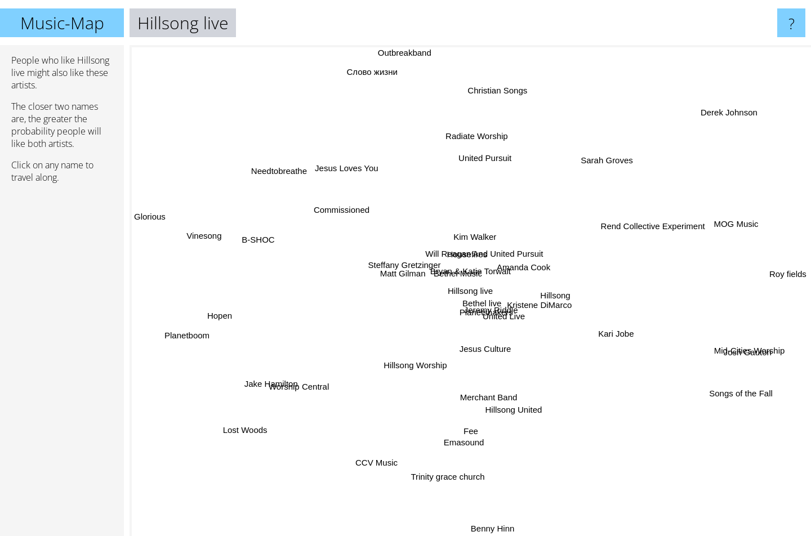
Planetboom (183, 335)
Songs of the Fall (728, 389)
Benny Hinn (493, 514)
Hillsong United (517, 427)
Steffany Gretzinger (397, 268)
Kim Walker (472, 230)
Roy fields (786, 274)
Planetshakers (491, 308)
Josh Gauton (749, 353)
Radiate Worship (479, 136)
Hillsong (577, 293)
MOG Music (721, 228)
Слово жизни (375, 77)
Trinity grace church (448, 466)
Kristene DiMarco (543, 310)
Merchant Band (485, 398)
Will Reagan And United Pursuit (484, 248)
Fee (469, 423)
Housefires (459, 252)
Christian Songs (497, 101)
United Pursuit (483, 158)
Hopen (236, 316)
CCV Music (386, 452)
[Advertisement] (62, 364)
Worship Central (295, 389)
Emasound (469, 435)
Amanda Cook (527, 262)
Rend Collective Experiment (652, 229)
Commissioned (349, 214)
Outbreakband (405, 52)
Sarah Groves (612, 156)
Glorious (150, 216)
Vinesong (215, 238)
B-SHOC (268, 241)
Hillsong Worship (408, 374)
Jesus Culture (479, 365)
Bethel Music (444, 264)
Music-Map (62, 22)
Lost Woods (254, 425)
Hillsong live (470, 291)
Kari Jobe (610, 332)
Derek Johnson (732, 110)
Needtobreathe (281, 174)
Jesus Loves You (354, 172)
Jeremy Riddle (497, 320)
